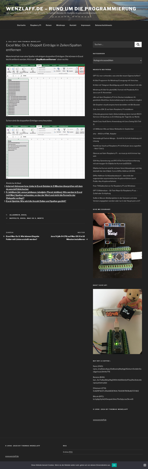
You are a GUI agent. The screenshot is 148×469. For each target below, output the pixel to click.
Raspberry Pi (35, 25)
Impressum (85, 25)
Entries (68, 452)
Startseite (21, 25)
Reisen (49, 25)
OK (114, 465)
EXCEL (23, 218)
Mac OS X (31, 218)
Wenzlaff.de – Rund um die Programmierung (71, 8)
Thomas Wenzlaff (31, 41)
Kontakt (73, 25)
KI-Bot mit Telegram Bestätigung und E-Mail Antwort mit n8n (117, 85)
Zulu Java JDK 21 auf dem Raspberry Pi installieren (113, 109)
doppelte (14, 218)
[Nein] (145, 465)
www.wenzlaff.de (99, 420)
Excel (24, 215)
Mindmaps (60, 25)
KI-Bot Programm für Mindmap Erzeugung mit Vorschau (115, 80)
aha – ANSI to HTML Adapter (104, 134)
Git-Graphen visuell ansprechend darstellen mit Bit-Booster (116, 105)
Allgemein (15, 215)
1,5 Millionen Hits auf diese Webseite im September (113, 129)
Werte (40, 218)
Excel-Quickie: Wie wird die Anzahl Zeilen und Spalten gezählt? (36, 201)
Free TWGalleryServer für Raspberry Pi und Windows (114, 186)
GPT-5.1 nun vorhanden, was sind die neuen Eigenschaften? (116, 76)
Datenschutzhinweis (103, 25)
